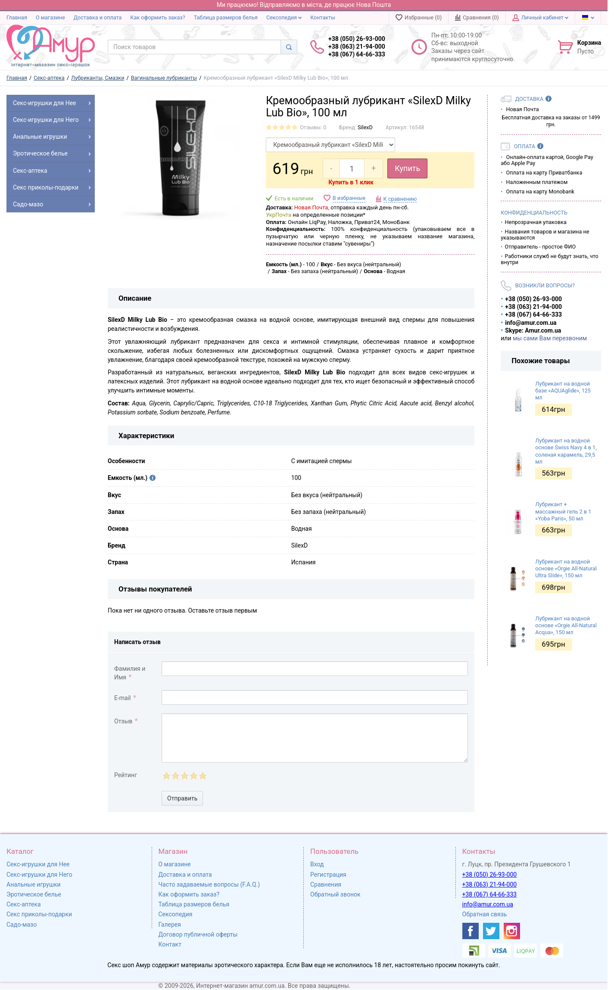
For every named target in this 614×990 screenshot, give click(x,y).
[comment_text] (315, 738)
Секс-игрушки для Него (39, 874)
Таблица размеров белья (226, 17)
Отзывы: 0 (313, 127)
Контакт (170, 944)
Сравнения (325, 884)
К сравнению (400, 199)
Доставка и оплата (98, 17)
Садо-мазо (21, 924)
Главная (16, 17)
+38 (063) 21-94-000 (489, 884)
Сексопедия (284, 17)
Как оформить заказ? (157, 17)
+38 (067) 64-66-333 (489, 894)
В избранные (349, 198)
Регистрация (328, 874)
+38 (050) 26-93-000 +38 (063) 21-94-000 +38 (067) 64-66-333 (356, 46)
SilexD (365, 127)
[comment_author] (315, 668)
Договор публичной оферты (198, 934)
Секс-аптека (23, 904)
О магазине (50, 17)
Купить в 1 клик (351, 182)
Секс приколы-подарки (39, 914)
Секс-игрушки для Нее (38, 864)
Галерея (170, 924)
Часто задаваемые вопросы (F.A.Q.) (209, 884)
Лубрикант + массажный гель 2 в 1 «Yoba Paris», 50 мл (563, 511)
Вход (317, 864)
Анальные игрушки (33, 884)
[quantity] (352, 168)
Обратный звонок (335, 894)
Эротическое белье (33, 894)
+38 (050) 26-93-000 (489, 874)
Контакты (322, 17)
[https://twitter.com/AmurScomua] (491, 931)
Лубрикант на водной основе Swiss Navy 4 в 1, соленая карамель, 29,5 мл (565, 451)
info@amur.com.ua (487, 904)
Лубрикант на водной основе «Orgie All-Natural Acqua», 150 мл (566, 625)
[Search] (289, 47)
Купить (407, 168)
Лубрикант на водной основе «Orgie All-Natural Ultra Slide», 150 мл (566, 568)
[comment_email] (315, 697)
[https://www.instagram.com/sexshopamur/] (512, 931)
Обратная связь (484, 914)
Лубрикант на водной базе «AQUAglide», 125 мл (563, 390)
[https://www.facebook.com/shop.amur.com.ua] (470, 931)
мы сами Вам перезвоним (550, 338)
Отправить (182, 798)
